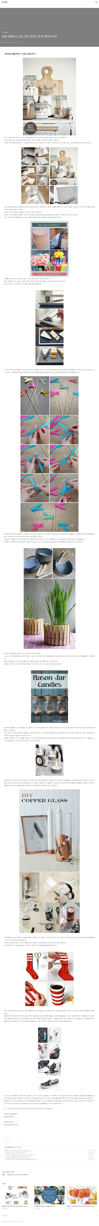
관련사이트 (4, 1215)
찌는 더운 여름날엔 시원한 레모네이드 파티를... (17, 1157)
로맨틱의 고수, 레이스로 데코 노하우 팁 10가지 (17, 1150)
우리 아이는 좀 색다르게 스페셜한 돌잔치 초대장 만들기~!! (20, 1159)
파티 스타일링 (8, 1147)
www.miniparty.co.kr (10, 1124)
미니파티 (4, 2)
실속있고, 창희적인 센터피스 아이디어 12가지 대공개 (19, 1155)
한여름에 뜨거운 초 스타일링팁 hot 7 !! (15, 1152)
